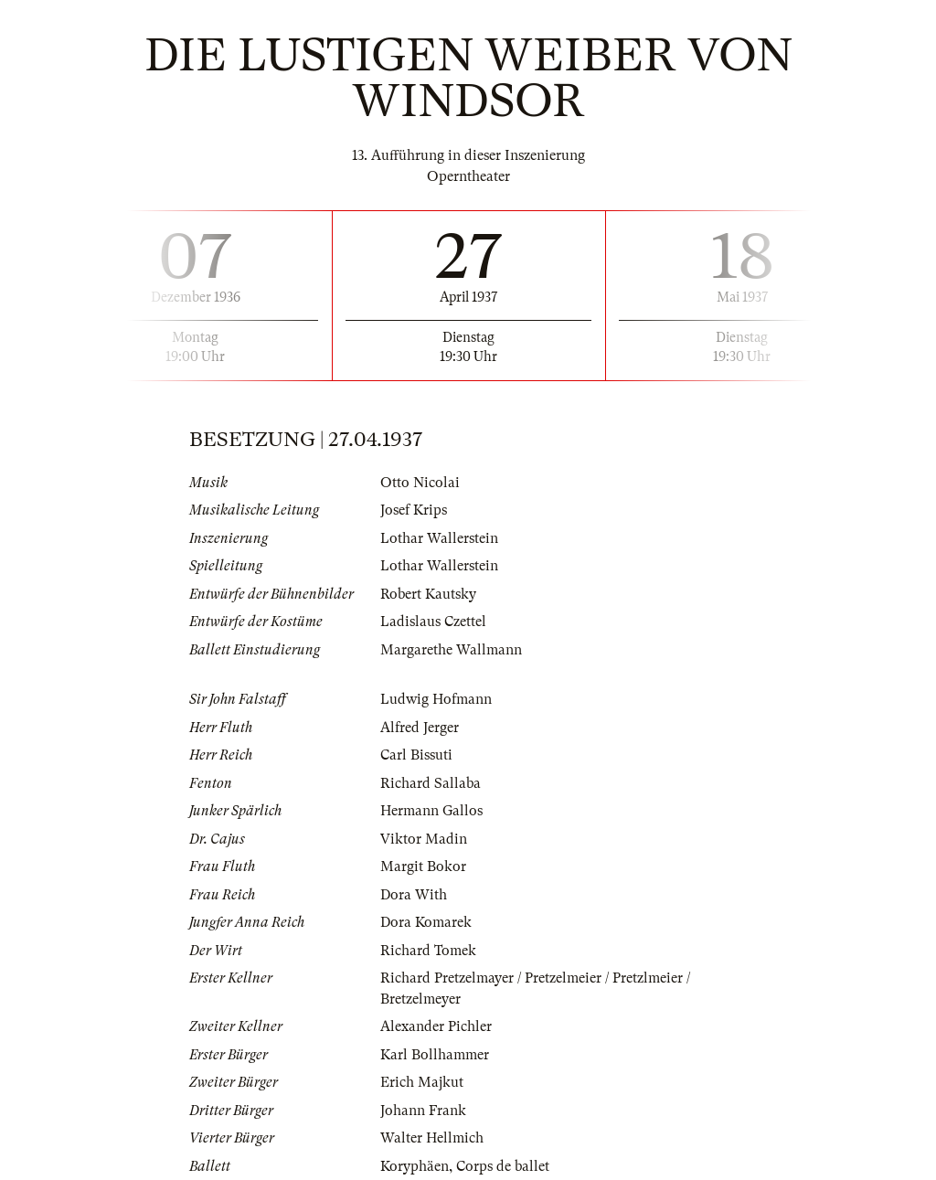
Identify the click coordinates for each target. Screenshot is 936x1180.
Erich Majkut (421, 1082)
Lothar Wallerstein (439, 538)
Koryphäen (414, 1166)
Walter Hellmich (432, 1138)
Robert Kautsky (428, 594)
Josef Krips (413, 510)
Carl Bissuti (416, 755)
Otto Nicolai (420, 482)
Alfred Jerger (419, 727)
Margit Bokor (423, 866)
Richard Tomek (428, 950)
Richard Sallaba (430, 783)
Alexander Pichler (436, 1026)
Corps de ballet (502, 1166)
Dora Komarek (426, 922)
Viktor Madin (423, 839)
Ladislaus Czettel (433, 621)
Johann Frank (423, 1110)
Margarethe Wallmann (451, 650)
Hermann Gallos (431, 811)
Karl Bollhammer (434, 1055)
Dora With (413, 895)
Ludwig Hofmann (436, 699)
